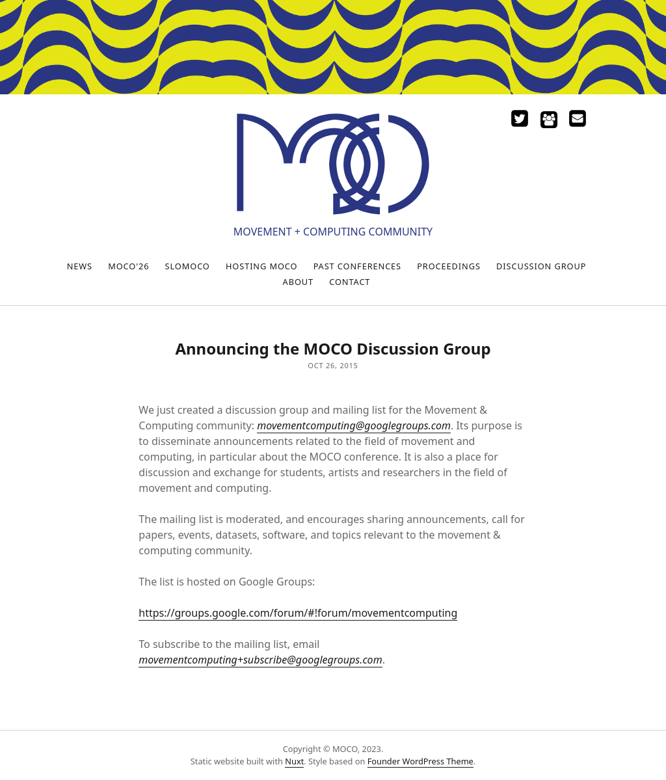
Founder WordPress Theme (420, 761)
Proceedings (449, 266)
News (79, 266)
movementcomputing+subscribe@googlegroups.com (260, 659)
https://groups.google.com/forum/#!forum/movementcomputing (298, 613)
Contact (349, 282)
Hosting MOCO (262, 266)
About (298, 282)
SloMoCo (187, 266)
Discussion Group (541, 266)
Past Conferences (357, 266)
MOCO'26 (128, 266)
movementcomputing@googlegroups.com (354, 425)
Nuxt (294, 761)
